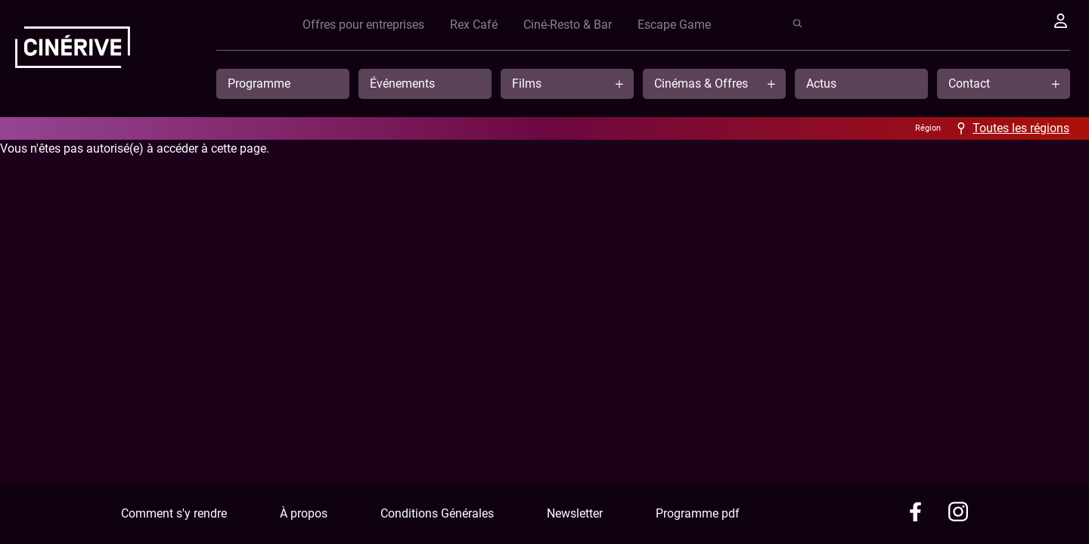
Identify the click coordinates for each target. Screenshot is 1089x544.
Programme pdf (698, 513)
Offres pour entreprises (638, 24)
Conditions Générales (437, 513)
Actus (821, 83)
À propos (303, 513)
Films (526, 83)
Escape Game (948, 24)
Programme (259, 83)
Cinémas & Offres (701, 83)
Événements (402, 83)
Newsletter (575, 513)
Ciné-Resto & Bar (842, 24)
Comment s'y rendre (174, 513)
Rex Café (748, 24)
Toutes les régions (1021, 128)
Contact (969, 83)
